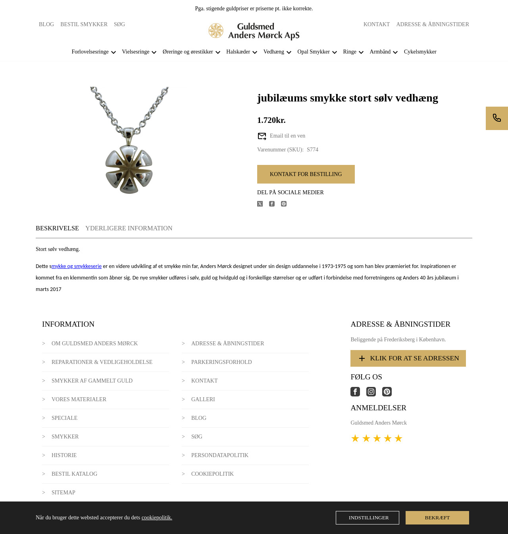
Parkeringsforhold (221, 362)
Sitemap (63, 493)
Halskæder (238, 52)
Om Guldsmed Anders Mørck (95, 343)
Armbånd (380, 52)
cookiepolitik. (157, 518)
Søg (119, 24)
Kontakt (377, 24)
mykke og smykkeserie (77, 266)
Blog (46, 24)
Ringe (349, 52)
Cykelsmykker (420, 52)
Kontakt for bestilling (306, 174)
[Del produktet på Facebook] (275, 205)
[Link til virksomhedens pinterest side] (390, 395)
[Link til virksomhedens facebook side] (358, 395)
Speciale (64, 418)
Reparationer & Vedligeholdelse (102, 362)
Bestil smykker (84, 24)
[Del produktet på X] (263, 205)
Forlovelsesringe (89, 52)
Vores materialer (79, 399)
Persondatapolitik (219, 455)
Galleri (203, 399)
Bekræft (437, 518)
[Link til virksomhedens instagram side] (374, 395)
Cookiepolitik (212, 474)
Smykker (65, 437)
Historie (64, 455)
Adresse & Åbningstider (432, 24)
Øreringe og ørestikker (188, 52)
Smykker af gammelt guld (92, 381)
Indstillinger (369, 518)
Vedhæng (274, 52)
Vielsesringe (135, 52)
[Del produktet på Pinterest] (287, 205)
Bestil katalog (74, 474)
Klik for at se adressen (408, 358)
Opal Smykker (314, 52)
